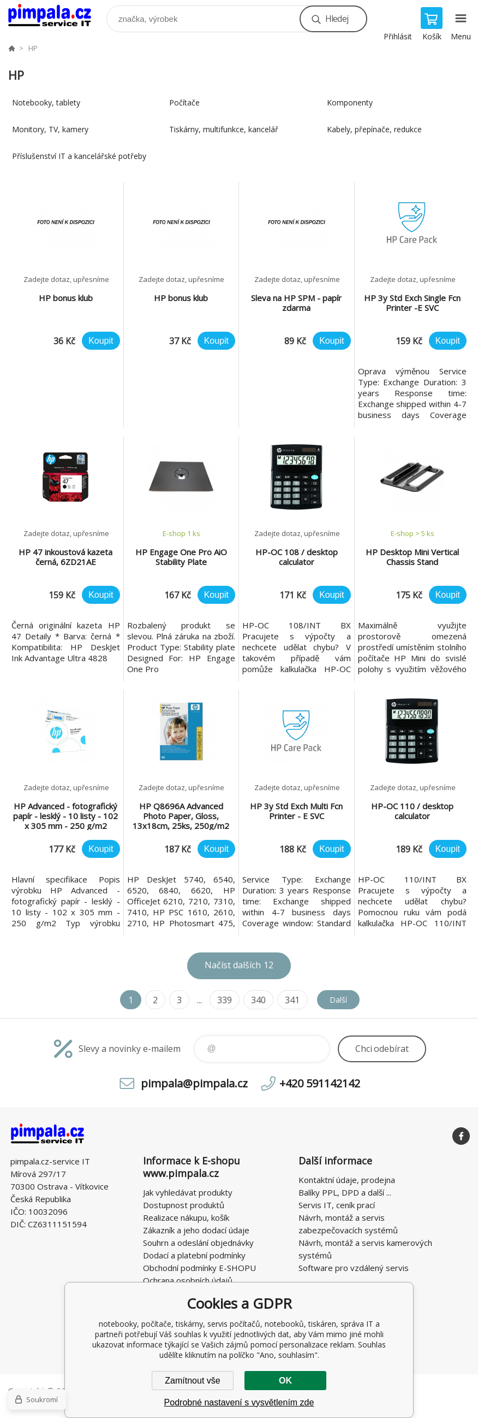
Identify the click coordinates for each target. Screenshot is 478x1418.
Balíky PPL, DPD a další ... (344, 1192)
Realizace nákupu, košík (186, 1217)
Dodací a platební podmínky (194, 1255)
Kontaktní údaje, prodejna (346, 1179)
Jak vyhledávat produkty (187, 1192)
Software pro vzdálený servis (353, 1267)
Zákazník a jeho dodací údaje (196, 1230)
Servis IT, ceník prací (336, 1204)
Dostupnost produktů (183, 1204)
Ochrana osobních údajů (187, 1280)
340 (254, 1000)
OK (285, 1380)
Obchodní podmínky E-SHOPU (199, 1267)
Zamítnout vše (192, 1380)
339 (220, 1000)
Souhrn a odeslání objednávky (198, 1242)
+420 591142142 (319, 1083)
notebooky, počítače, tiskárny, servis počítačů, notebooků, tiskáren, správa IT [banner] (56, 16)
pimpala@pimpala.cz (194, 1083)
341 (288, 1000)
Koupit (100, 340)
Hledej (336, 19)
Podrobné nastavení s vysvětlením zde (239, 1402)
